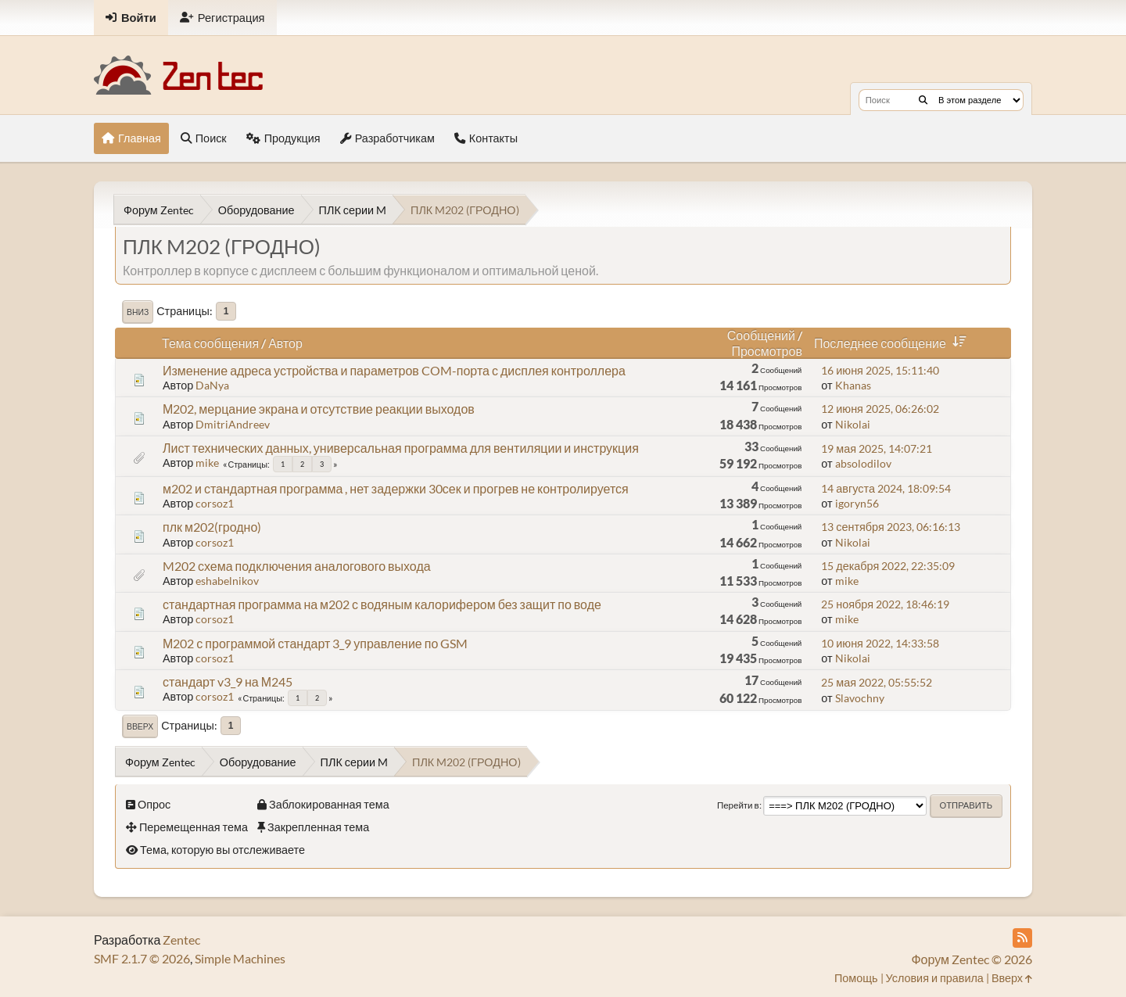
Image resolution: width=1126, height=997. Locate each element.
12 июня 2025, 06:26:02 (880, 408)
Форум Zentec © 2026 (971, 959)
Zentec (181, 939)
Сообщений (761, 335)
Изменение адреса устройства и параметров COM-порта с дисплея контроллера (394, 370)
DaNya (212, 385)
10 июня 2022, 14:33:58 (880, 643)
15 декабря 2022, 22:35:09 (888, 565)
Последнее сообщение (893, 342)
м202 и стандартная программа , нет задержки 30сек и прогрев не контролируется (396, 488)
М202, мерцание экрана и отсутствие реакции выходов (319, 408)
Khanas (853, 385)
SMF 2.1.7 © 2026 (142, 958)
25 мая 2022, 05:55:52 (876, 682)
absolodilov (863, 463)
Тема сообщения (210, 342)
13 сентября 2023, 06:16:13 (890, 526)
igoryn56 (857, 503)
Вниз (138, 312)
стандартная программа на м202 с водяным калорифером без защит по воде (382, 604)
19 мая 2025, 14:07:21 (876, 448)
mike (207, 462)
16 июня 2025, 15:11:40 (880, 370)
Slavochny (859, 698)
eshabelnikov (227, 580)
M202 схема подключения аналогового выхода (297, 565)
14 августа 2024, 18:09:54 (886, 488)
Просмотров (766, 350)
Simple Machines (240, 958)
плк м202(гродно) (212, 526)
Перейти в (738, 805)
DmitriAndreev (232, 424)
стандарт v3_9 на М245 (227, 681)
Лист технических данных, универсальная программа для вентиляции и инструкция (401, 447)
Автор (285, 342)
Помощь (856, 977)
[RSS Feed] (1022, 938)
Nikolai (852, 424)
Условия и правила (935, 977)
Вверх (140, 726)
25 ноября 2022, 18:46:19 (885, 604)
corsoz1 (214, 503)
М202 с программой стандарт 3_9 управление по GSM (315, 643)
